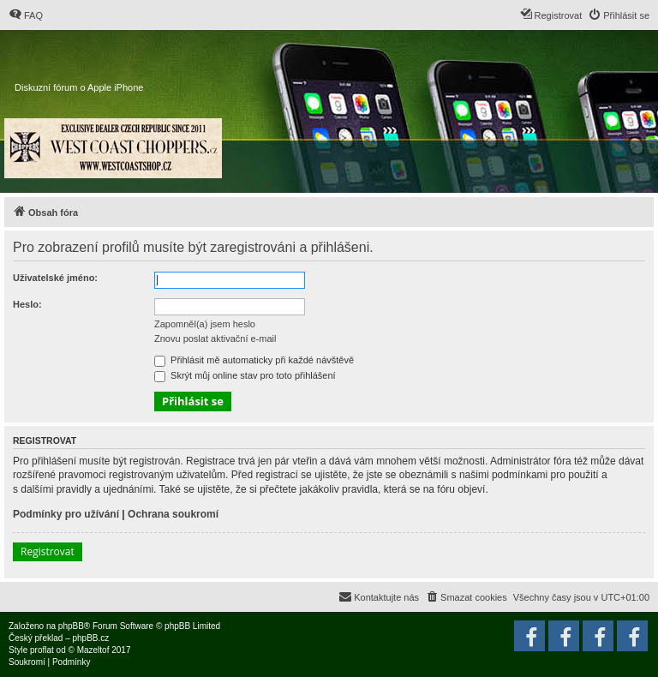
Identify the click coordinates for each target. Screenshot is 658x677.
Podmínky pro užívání (66, 514)
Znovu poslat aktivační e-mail (215, 338)
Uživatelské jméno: (55, 278)
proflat (42, 650)
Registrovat (48, 551)
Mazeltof (93, 650)
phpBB (71, 626)
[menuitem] (26, 15)
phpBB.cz (90, 638)
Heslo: (27, 304)
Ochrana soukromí (173, 514)
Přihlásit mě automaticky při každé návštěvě (254, 360)
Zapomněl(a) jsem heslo (204, 324)
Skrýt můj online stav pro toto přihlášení (245, 375)
